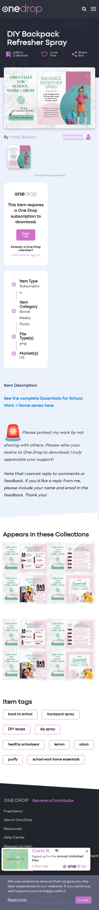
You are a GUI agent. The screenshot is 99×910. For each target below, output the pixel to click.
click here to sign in (25, 255)
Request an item (18, 846)
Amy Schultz (24, 137)
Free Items (13, 811)
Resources (13, 829)
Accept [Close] (83, 900)
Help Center (14, 837)
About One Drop (18, 820)
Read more (17, 900)
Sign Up (26, 235)
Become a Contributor (53, 801)
